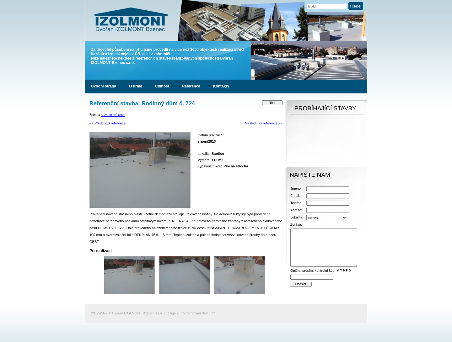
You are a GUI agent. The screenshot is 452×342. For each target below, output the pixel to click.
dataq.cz (208, 313)
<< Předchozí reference (107, 123)
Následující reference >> (263, 123)
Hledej (356, 6)
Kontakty (221, 86)
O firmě (135, 86)
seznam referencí (113, 115)
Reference (191, 86)
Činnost (162, 86)
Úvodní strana (103, 86)
